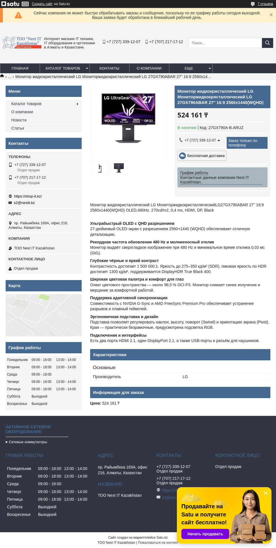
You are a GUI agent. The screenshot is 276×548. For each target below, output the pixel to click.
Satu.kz (162, 538)
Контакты (109, 68)
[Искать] (267, 43)
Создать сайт (42, 4)
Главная (20, 68)
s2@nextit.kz (24, 203)
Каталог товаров (63, 68)
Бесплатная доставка (206, 156)
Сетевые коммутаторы (28, 442)
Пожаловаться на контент (158, 543)
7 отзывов (265, 4)
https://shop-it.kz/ (28, 196)
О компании (149, 68)
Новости (18, 120)
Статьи (17, 128)
